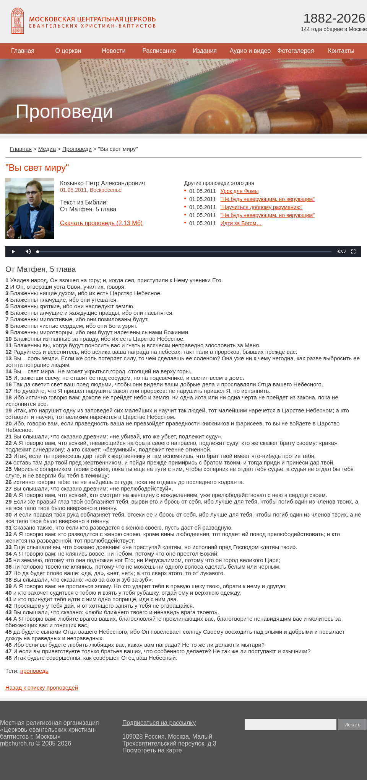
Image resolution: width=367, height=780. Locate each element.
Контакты (341, 50)
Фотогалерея (296, 50)
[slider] (184, 251)
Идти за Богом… (241, 223)
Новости (114, 50)
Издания (205, 50)
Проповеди (77, 149)
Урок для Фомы (240, 191)
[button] (28, 251)
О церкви (68, 50)
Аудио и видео (250, 50)
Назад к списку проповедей (41, 687)
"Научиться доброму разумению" (261, 207)
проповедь (34, 670)
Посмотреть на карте (152, 750)
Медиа (47, 149)
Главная (22, 50)
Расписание (159, 50)
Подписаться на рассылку (159, 722)
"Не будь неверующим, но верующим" (268, 199)
